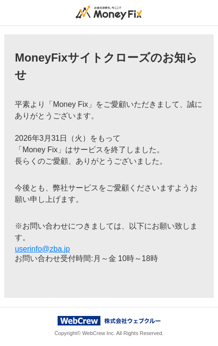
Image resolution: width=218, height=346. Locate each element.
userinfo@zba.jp (42, 249)
